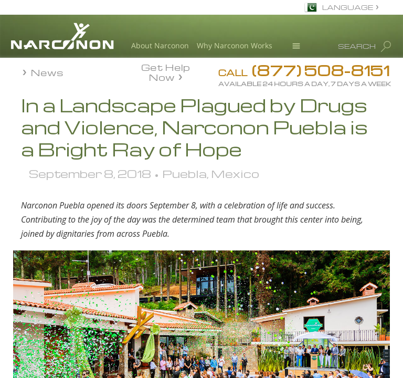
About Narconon (160, 45)
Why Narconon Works (234, 45)
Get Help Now (165, 71)
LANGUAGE (347, 7)
